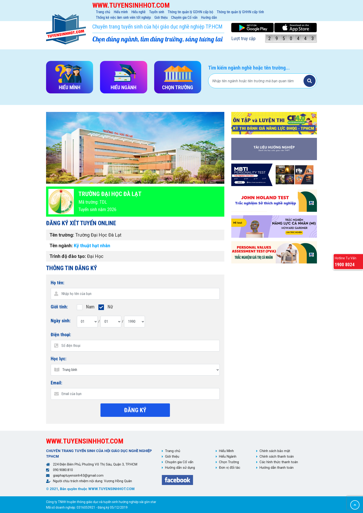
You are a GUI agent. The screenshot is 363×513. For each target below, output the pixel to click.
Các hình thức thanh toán (279, 462)
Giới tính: (59, 307)
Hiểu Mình (226, 451)
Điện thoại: (61, 334)
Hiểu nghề (138, 12)
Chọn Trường (229, 462)
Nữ (105, 306)
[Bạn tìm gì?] (257, 81)
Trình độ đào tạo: (68, 256)
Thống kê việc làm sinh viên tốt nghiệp (123, 17)
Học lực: (58, 358)
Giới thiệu (161, 17)
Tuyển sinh (156, 12)
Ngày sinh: (61, 320)
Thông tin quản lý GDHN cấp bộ (190, 12)
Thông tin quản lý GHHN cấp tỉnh (240, 12)
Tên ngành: (61, 245)
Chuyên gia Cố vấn (184, 17)
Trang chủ (103, 12)
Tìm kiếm (310, 81)
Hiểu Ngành (227, 456)
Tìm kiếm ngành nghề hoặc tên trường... (249, 68)
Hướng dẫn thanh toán (277, 468)
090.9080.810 (63, 470)
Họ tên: (57, 282)
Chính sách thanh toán (277, 456)
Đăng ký (135, 410)
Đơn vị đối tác (229, 468)
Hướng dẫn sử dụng (180, 468)
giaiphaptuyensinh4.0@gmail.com (78, 475)
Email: (56, 383)
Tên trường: (62, 235)
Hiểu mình (121, 12)
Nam (85, 306)
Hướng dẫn (209, 17)
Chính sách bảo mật (275, 451)
